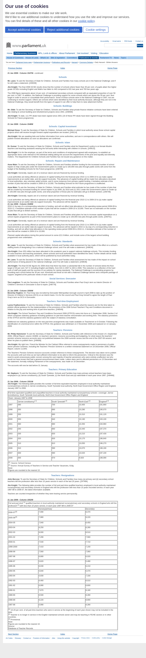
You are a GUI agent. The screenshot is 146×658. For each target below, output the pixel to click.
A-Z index (9, 638)
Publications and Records (61, 62)
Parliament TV (106, 58)
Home (9, 53)
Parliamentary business (25, 53)
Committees (72, 58)
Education (104, 53)
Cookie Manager (107, 638)
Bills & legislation (58, 58)
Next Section (13, 634)
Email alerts (117, 41)
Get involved (82, 53)
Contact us (139, 41)
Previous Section (15, 68)
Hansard (75, 62)
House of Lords (32, 58)
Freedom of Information (41, 638)
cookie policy (86, 21)
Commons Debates (86, 62)
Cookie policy (96, 638)
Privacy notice (85, 638)
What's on (44, 58)
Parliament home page (24, 62)
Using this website (63, 638)
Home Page (112, 68)
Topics (123, 58)
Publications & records (88, 58)
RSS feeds (128, 41)
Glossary (18, 638)
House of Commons (15, 58)
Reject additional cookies (63, 29)
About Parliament (67, 53)
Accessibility (104, 41)
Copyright (75, 638)
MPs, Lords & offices (47, 53)
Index (62, 68)
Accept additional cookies (24, 29)
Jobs (53, 638)
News (116, 58)
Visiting (94, 53)
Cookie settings (96, 29)
